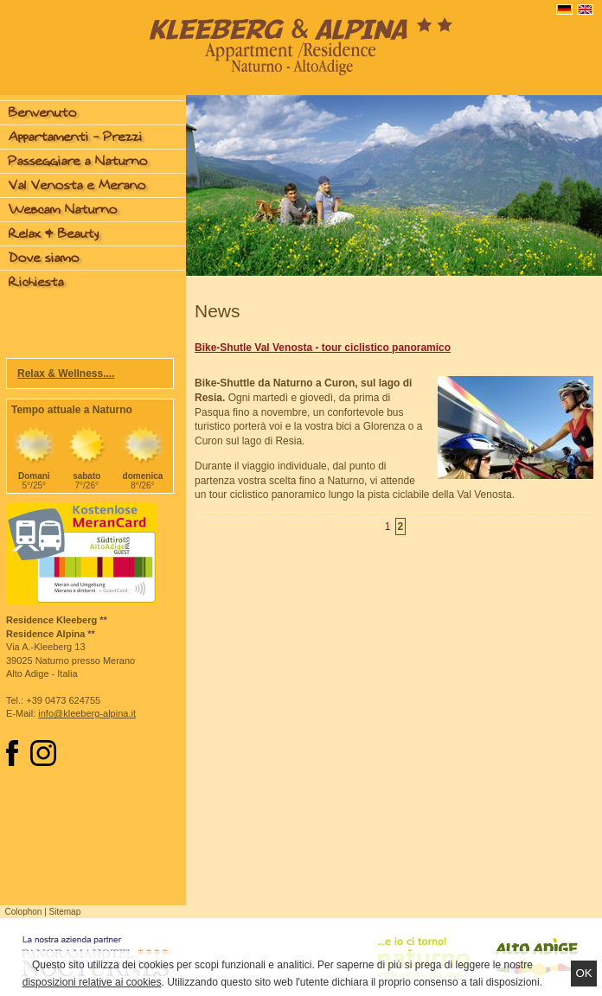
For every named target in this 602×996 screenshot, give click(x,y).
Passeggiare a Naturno (78, 161)
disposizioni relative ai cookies (92, 982)
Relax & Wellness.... (66, 373)
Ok (583, 973)
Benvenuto (43, 112)
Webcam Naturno (63, 209)
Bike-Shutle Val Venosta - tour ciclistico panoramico (323, 348)
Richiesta (36, 282)
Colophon (23, 911)
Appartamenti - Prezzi (76, 137)
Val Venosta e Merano (77, 185)
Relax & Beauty (54, 233)
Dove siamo (44, 258)
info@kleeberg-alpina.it (87, 713)
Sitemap (65, 911)
